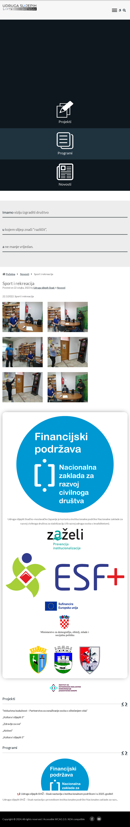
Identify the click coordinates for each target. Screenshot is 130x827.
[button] (122, 704)
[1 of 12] (64, 780)
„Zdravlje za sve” (11, 723)
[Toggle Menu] (114, 10)
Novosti (24, 274)
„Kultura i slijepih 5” (13, 717)
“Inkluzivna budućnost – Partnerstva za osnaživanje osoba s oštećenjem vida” (44, 710)
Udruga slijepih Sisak (44, 287)
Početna (10, 274)
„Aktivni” (7, 730)
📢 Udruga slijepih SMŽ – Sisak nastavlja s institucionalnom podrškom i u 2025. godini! (65, 793)
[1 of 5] (64, 725)
